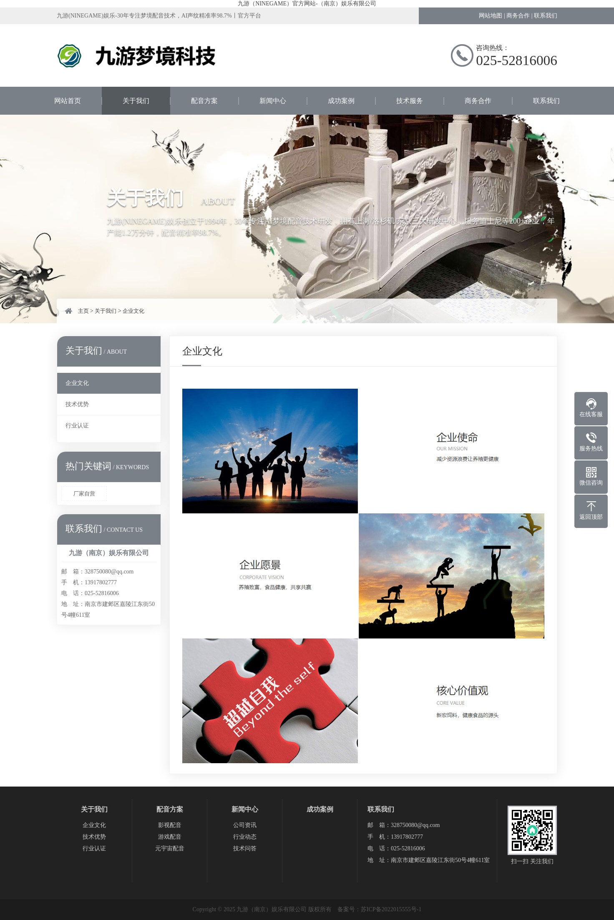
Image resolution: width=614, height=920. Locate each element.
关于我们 (136, 100)
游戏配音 (169, 837)
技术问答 (245, 848)
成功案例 (341, 100)
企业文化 (133, 311)
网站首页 (67, 100)
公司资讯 (245, 825)
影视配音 (169, 825)
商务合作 (518, 16)
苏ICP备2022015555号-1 (391, 909)
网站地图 (490, 16)
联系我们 (545, 16)
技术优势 (77, 404)
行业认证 (77, 425)
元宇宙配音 (169, 848)
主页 (83, 311)
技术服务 (409, 100)
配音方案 (204, 100)
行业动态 (245, 837)
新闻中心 (272, 100)
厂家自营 (84, 493)
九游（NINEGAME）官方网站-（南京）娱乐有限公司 (307, 3)
